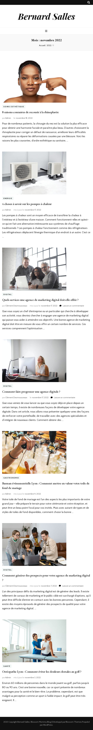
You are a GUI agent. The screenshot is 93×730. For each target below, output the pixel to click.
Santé (6, 666)
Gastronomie (11, 478)
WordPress (48, 725)
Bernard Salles (46, 16)
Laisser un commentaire (73, 305)
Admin (8, 118)
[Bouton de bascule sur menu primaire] (46, 31)
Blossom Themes (74, 722)
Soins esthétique (13, 106)
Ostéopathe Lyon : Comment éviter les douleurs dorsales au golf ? (41, 671)
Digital (7, 294)
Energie (7, 198)
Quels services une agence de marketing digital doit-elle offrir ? (40, 300)
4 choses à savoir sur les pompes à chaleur (27, 204)
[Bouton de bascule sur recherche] (88, 2)
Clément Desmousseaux (16, 305)
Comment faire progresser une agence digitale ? (31, 391)
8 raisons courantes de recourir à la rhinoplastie (30, 112)
